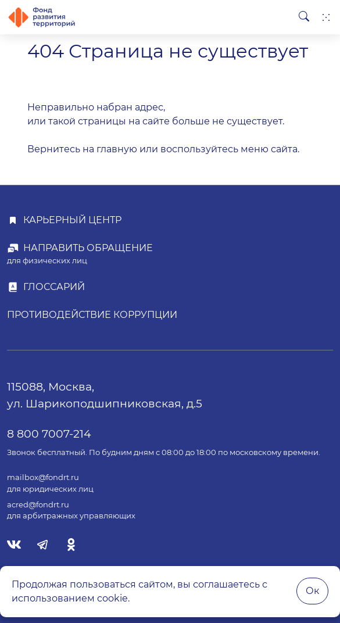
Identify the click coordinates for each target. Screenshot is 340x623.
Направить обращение (88, 247)
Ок (312, 590)
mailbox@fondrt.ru (43, 477)
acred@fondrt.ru (38, 504)
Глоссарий (54, 286)
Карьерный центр (72, 219)
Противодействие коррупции (92, 314)
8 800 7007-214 (49, 434)
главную (116, 149)
